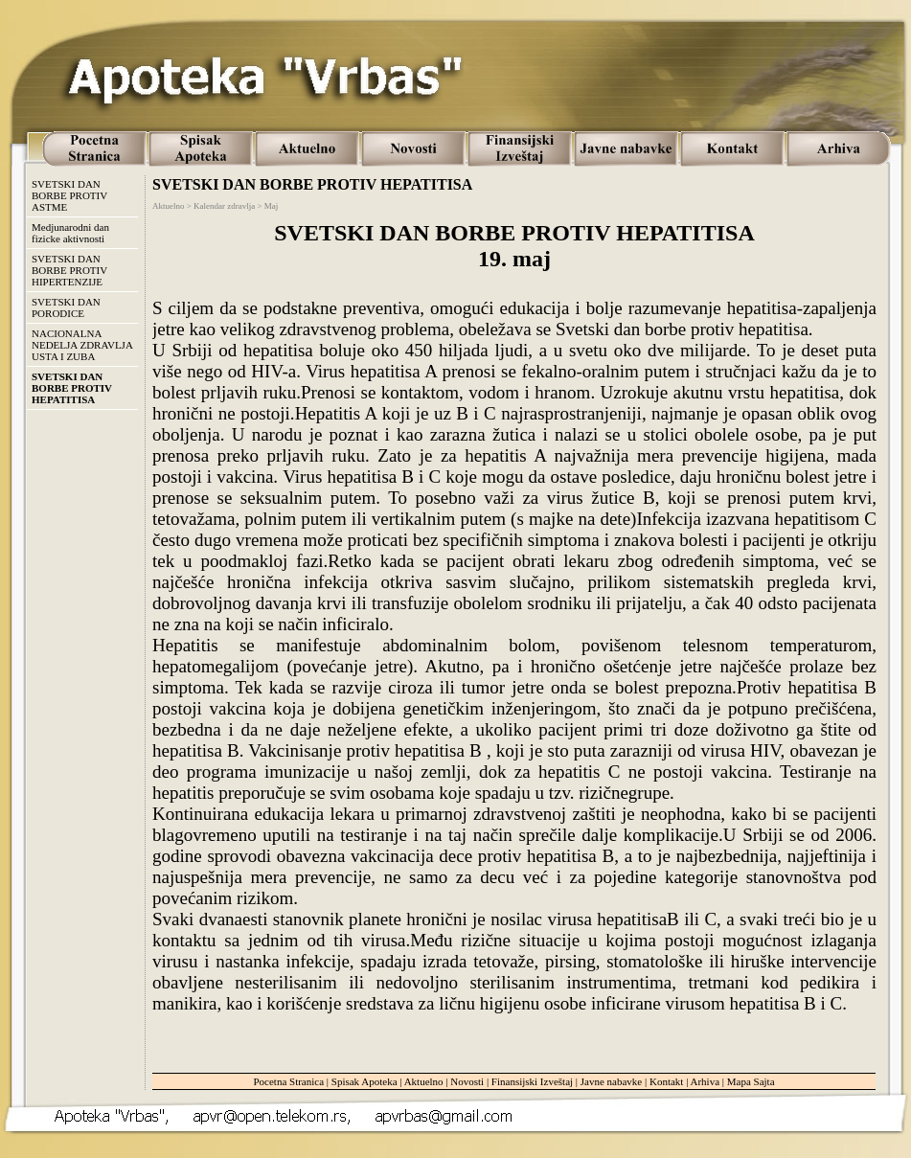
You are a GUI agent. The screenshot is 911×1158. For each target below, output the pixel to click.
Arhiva (705, 1081)
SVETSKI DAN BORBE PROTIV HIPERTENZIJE (69, 270)
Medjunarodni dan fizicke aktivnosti (70, 232)
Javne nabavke (611, 1081)
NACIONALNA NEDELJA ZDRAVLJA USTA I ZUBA (82, 345)
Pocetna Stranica (288, 1081)
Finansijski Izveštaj (532, 1081)
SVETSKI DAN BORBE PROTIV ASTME (69, 195)
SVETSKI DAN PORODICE (66, 307)
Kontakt (666, 1081)
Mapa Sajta (751, 1081)
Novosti (467, 1081)
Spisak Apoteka (364, 1081)
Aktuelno (424, 1081)
